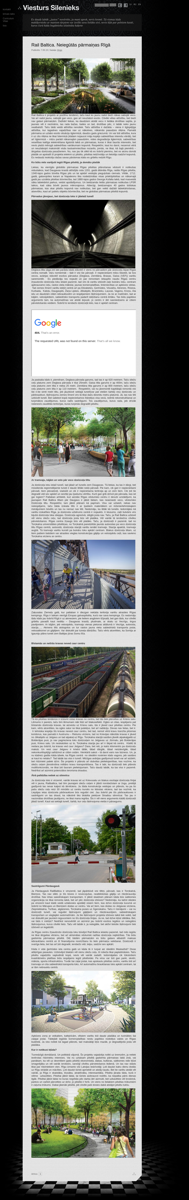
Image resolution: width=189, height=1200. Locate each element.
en (139, 4)
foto (5, 25)
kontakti (7, 9)
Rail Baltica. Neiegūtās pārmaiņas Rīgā (70, 44)
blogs (59, 50)
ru (135, 4)
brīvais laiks (9, 14)
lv (130, 4)
